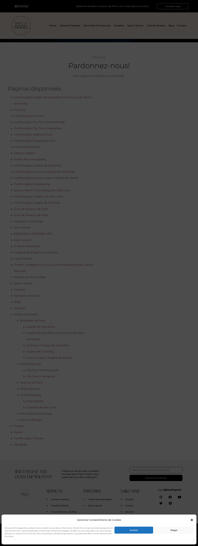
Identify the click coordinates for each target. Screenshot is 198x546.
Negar (174, 530)
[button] (191, 520)
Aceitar (134, 530)
